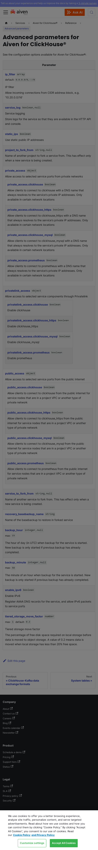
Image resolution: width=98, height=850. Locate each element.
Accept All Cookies (63, 843)
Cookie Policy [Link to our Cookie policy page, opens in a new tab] (21, 835)
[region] (49, 830)
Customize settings (32, 843)
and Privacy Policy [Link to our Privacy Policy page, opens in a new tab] (43, 835)
